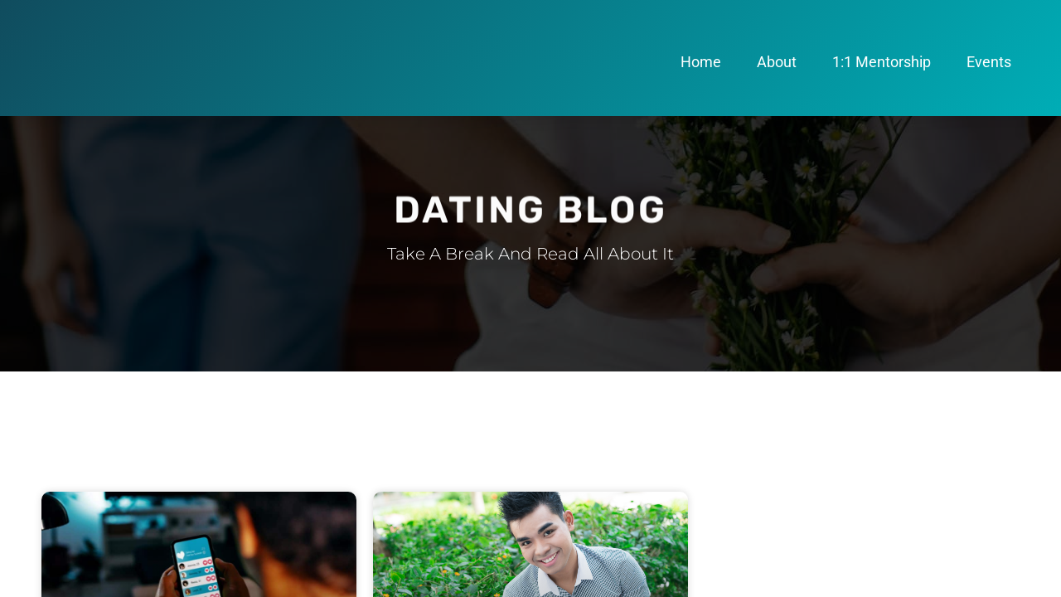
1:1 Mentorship (881, 61)
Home (701, 61)
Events (989, 61)
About (777, 61)
